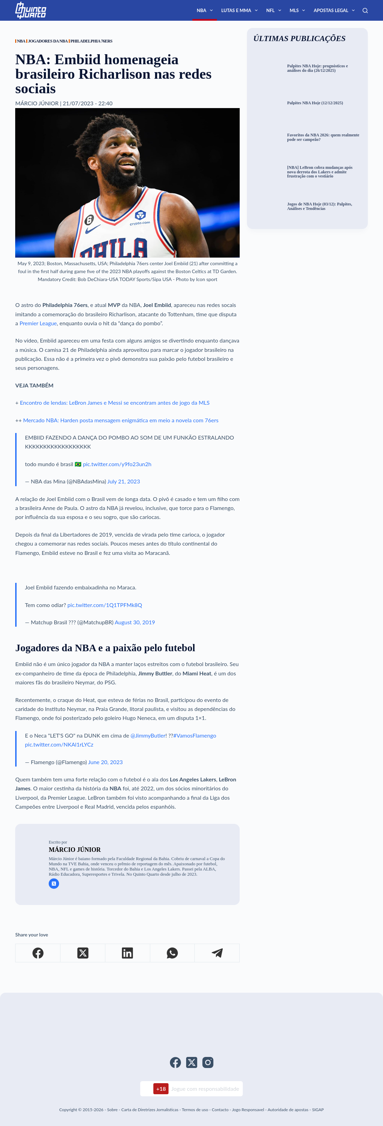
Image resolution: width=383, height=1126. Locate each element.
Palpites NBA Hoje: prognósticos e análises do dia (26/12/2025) (317, 68)
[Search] (365, 10)
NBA (206, 10)
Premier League (38, 323)
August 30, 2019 (135, 622)
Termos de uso (195, 1109)
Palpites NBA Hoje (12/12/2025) (315, 103)
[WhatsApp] (172, 953)
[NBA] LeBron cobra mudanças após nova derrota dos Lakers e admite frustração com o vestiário (319, 172)
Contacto (220, 1109)
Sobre (112, 1109)
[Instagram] (207, 1062)
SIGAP (318, 1109)
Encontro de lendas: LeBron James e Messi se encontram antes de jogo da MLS (115, 402)
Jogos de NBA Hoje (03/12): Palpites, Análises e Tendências (319, 206)
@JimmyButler (148, 735)
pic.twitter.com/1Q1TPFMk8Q (104, 605)
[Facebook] (38, 953)
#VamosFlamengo (194, 735)
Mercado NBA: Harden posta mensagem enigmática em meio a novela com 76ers (121, 420)
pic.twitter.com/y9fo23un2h (117, 464)
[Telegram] (217, 953)
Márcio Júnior (75, 849)
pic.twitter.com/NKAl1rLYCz (59, 744)
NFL (275, 10)
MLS (299, 10)
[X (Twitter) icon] (54, 883)
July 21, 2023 (123, 481)
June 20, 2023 (105, 762)
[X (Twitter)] (82, 953)
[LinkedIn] (127, 953)
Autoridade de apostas (288, 1109)
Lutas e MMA (240, 10)
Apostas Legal (335, 10)
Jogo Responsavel (248, 1109)
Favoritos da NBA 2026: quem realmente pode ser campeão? (323, 137)
